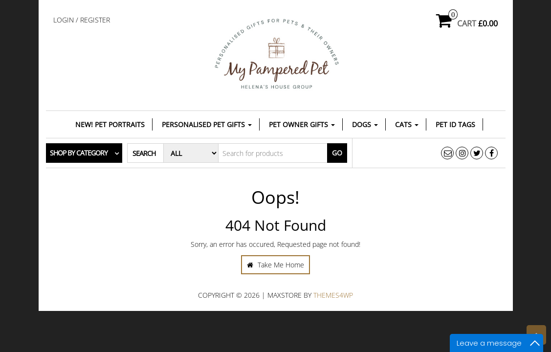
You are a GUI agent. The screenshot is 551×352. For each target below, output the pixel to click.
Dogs (365, 124)
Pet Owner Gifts (302, 124)
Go (337, 152)
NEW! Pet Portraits (110, 124)
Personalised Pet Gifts (207, 124)
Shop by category (79, 152)
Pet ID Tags (455, 124)
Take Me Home (275, 264)
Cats (407, 124)
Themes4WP (333, 295)
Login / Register (81, 19)
